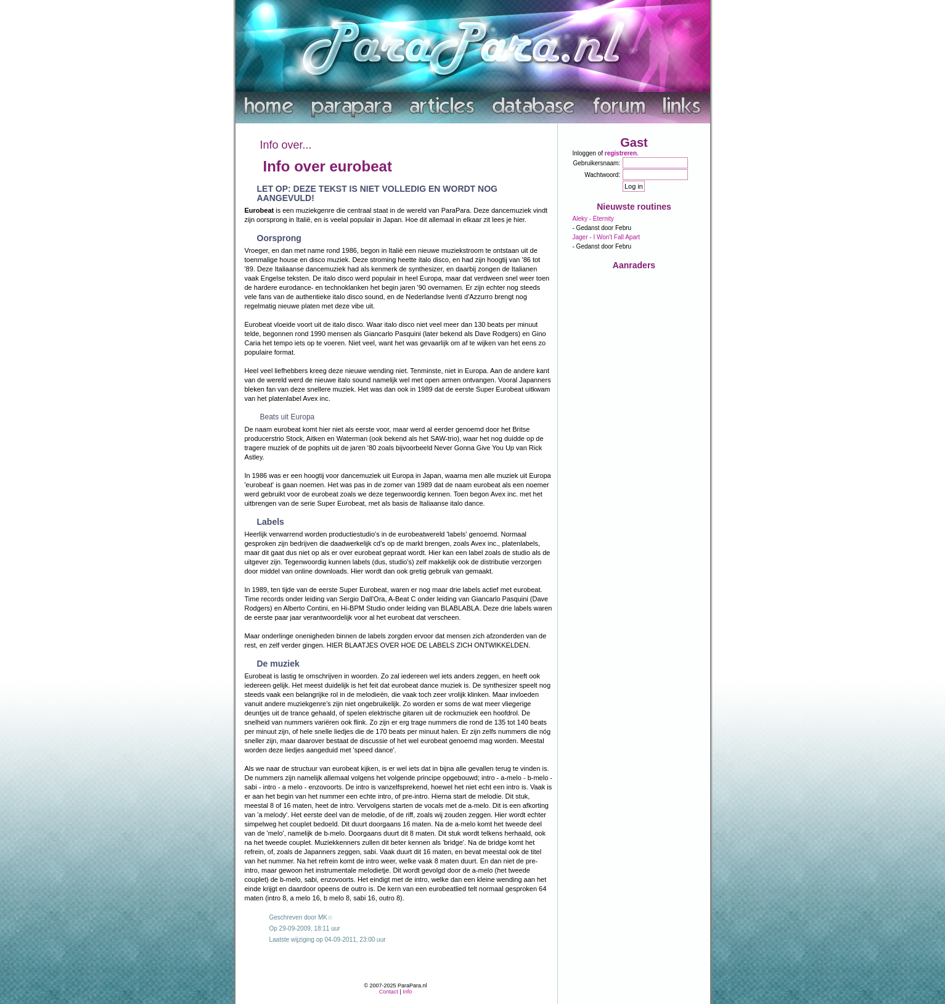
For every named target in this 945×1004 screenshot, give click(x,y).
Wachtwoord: (602, 174)
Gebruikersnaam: (597, 163)
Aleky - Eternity (593, 218)
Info (407, 992)
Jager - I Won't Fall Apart (606, 237)
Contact (388, 992)
